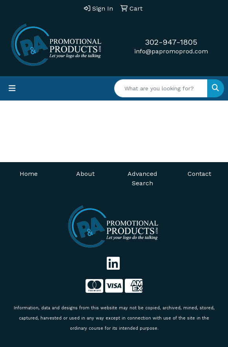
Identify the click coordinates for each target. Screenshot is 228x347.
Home (29, 173)
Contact (199, 173)
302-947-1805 (171, 42)
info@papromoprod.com (171, 51)
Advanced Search (142, 178)
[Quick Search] (161, 88)
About (85, 173)
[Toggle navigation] (12, 88)
